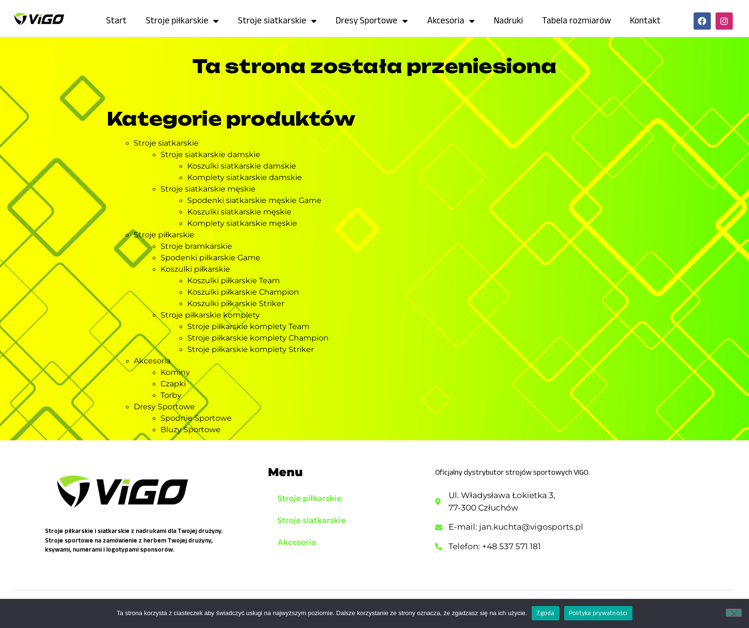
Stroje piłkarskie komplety (210, 314)
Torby (171, 395)
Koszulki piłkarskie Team (233, 280)
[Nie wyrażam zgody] (734, 612)
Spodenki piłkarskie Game (210, 257)
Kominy (175, 372)
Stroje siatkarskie (277, 20)
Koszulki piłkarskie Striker (235, 303)
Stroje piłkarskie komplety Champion (258, 337)
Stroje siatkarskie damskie (210, 154)
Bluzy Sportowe (190, 429)
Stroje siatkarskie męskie (208, 188)
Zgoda (545, 613)
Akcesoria (451, 20)
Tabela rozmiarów (576, 20)
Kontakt (645, 20)
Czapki (173, 383)
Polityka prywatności (598, 613)
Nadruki (508, 20)
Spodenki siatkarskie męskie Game (254, 200)
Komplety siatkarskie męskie (242, 223)
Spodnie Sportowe (196, 418)
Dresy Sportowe (372, 20)
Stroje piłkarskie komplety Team (248, 326)
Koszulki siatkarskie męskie (239, 211)
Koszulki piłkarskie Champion (243, 292)
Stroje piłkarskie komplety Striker (250, 349)
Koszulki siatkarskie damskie (241, 165)
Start (116, 20)
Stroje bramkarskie (196, 246)
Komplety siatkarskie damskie (244, 177)
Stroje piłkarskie (182, 20)
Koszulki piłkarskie (195, 269)
